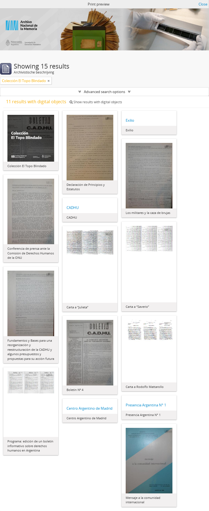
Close (203, 4)
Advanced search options (104, 91)
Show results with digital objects (96, 102)
